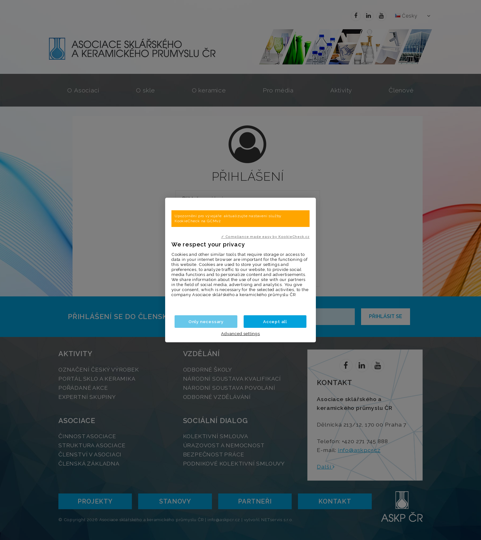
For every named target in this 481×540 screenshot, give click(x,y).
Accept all (275, 321)
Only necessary (206, 321)
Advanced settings (240, 333)
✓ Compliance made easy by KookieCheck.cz (265, 237)
